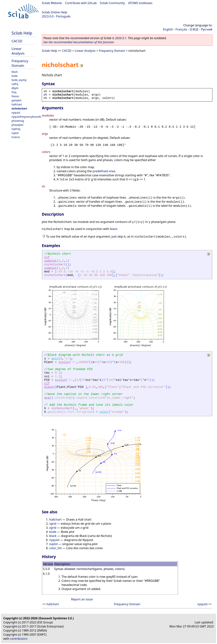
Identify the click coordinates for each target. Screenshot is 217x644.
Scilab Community (112, 3)
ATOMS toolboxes (140, 3)
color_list (55, 548)
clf (47, 257)
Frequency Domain (20, 63)
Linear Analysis (18, 50)
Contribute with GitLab (81, 3)
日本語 (194, 29)
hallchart (17, 104)
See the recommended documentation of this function (78, 42)
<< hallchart (50, 604)
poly (54, 358)
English (168, 29)
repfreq (16, 129)
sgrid (52, 524)
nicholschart (19, 108)
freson (15, 96)
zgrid (52, 528)
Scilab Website (52, 3)
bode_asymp (19, 80)
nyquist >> (204, 604)
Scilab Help (22, 33)
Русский (206, 29)
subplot (50, 261)
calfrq (15, 84)
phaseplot (17, 125)
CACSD (17, 41)
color (104, 412)
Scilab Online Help (54, 12)
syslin (64, 362)
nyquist (16, 112)
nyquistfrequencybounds (26, 116)
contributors (18, 639)
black (15, 71)
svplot (15, 133)
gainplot (16, 100)
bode (15, 76)
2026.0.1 (120, 38)
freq (14, 92)
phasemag (18, 120)
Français (181, 29)
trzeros (16, 137)
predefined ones (104, 171)
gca (47, 398)
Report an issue (82, 599)
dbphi (15, 88)
